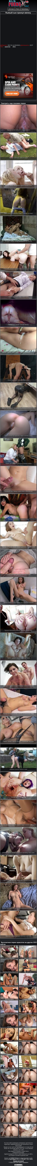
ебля (14, 47)
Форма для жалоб (18, 1161)
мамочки (7, 47)
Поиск (17, 9)
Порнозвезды (24, 9)
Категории (11, 9)
